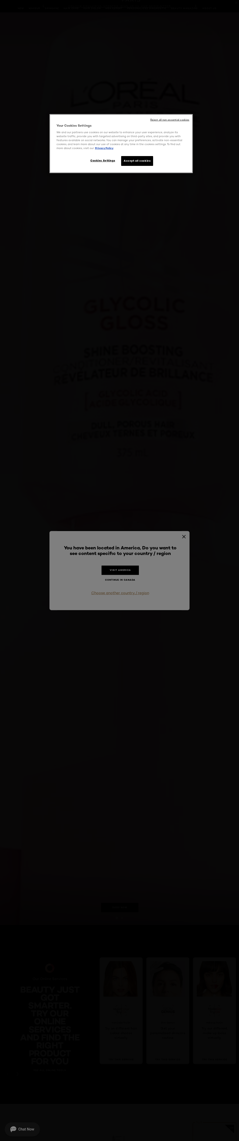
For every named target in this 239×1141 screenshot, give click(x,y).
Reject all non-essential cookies (169, 119)
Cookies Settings (102, 160)
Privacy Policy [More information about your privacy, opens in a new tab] (104, 148)
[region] (121, 143)
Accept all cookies (137, 160)
